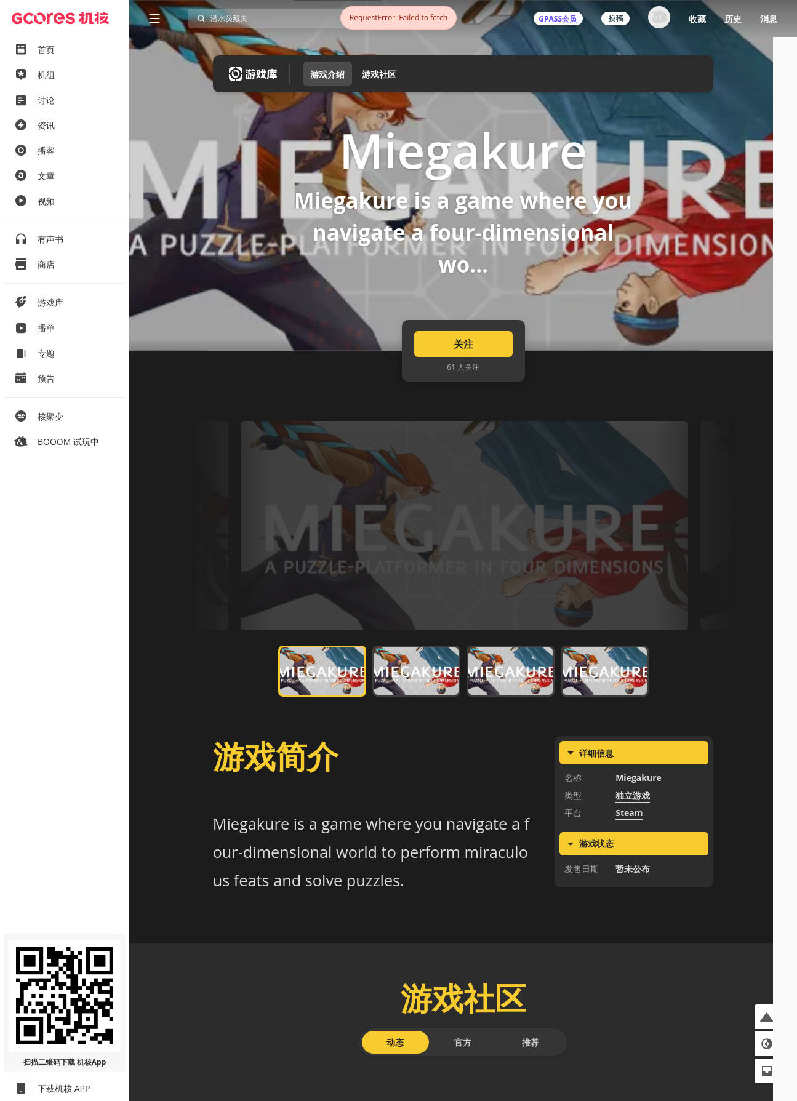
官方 (462, 1088)
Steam (629, 859)
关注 (463, 390)
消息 (768, 19)
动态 (395, 1088)
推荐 (530, 1088)
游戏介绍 (327, 74)
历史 (733, 19)
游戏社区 (379, 74)
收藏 (697, 19)
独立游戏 (632, 841)
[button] (767, 1016)
